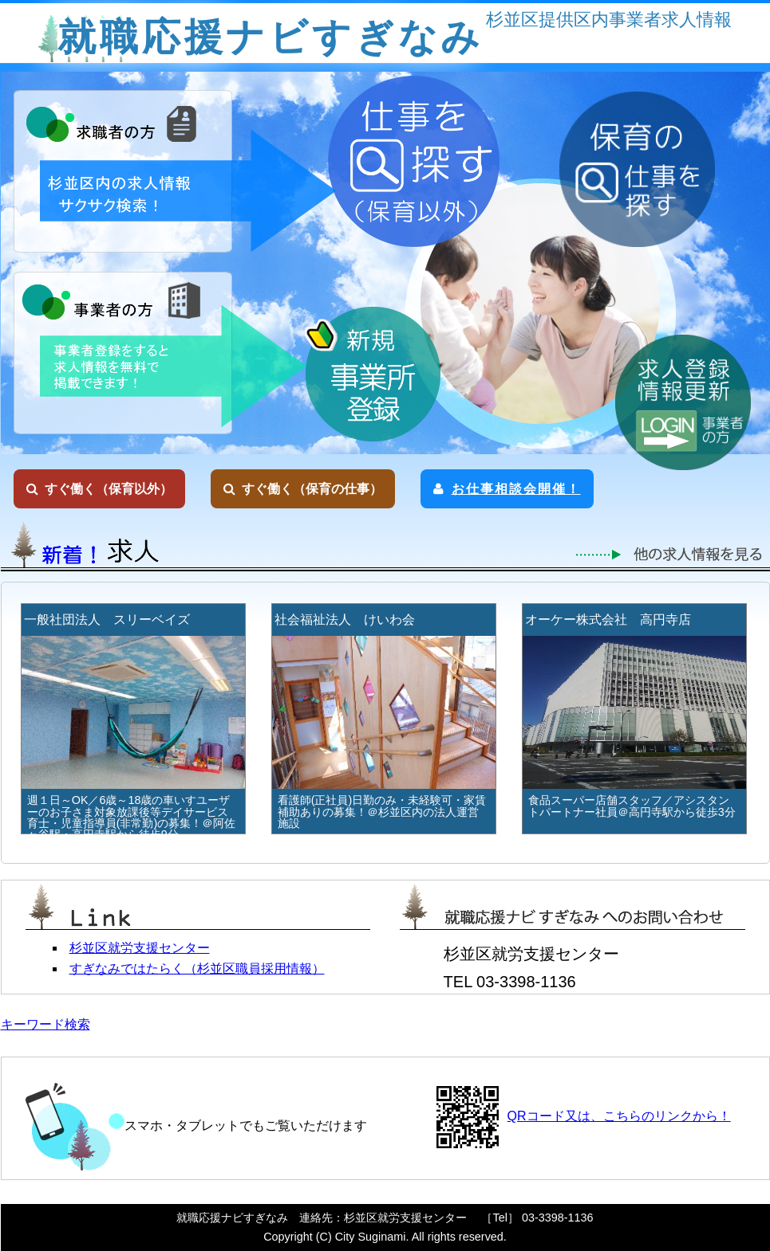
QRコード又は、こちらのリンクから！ (619, 1116)
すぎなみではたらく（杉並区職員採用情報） (197, 968)
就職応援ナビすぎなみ (270, 37)
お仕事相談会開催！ (507, 489)
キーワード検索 (45, 1024)
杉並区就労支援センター (139, 948)
